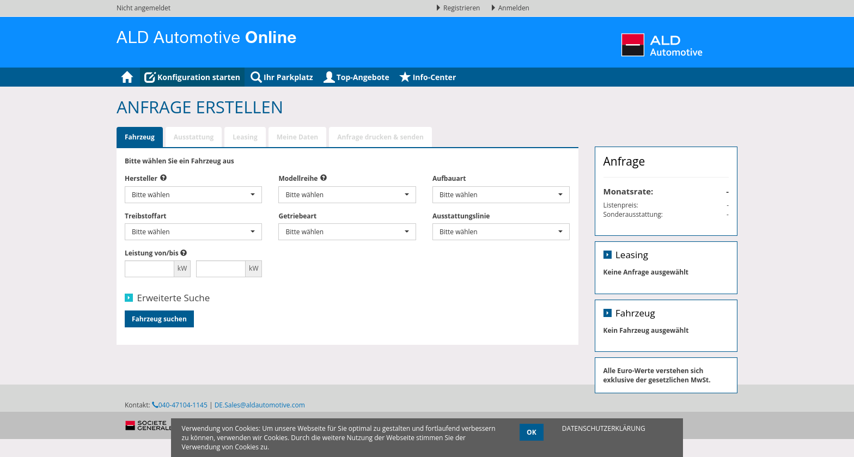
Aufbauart (449, 178)
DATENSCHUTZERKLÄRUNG (603, 428)
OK (531, 432)
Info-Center (428, 77)
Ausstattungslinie (461, 216)
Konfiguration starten (192, 77)
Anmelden (509, 8)
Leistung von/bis (152, 253)
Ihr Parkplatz (282, 77)
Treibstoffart (146, 216)
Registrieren (458, 8)
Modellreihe (298, 178)
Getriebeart (297, 216)
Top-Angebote (356, 77)
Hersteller (141, 178)
